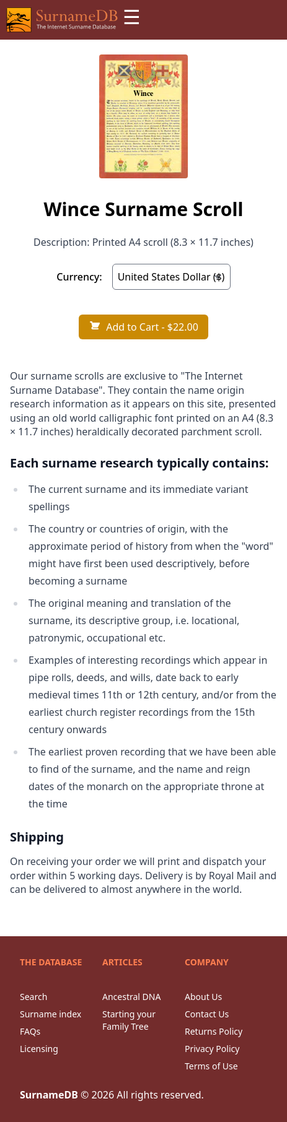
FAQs (30, 1031)
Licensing (39, 1049)
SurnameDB (49, 1095)
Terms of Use (211, 1066)
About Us (203, 996)
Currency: (79, 277)
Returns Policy (213, 1031)
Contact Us (207, 1014)
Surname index (50, 1014)
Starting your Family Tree (129, 1020)
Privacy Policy (212, 1049)
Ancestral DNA (131, 996)
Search (33, 996)
